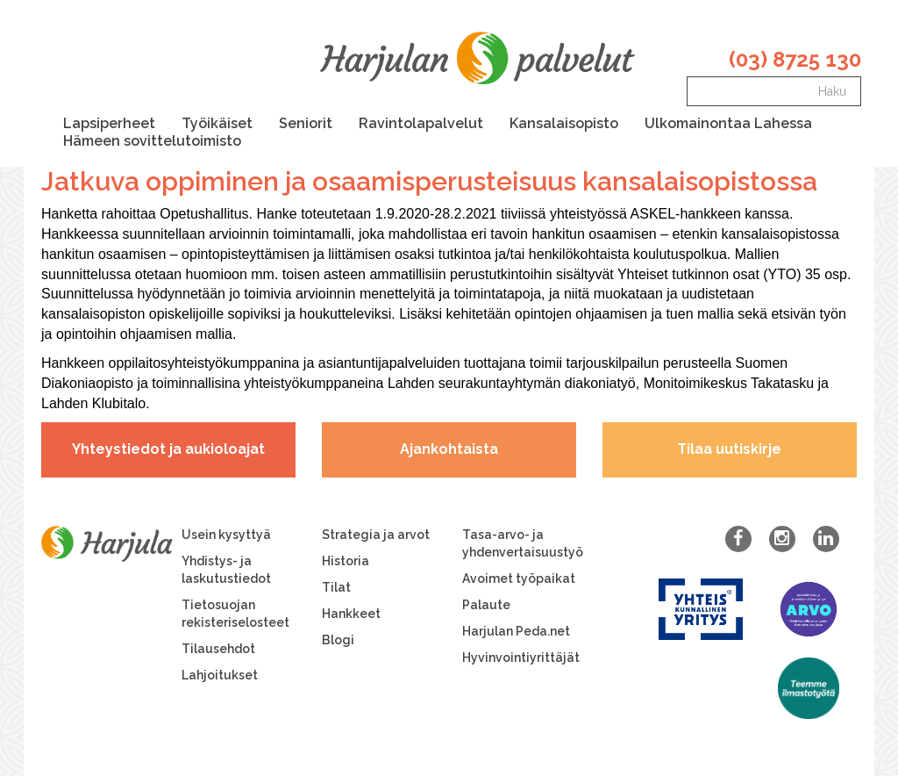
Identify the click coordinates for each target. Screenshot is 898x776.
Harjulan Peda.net (516, 631)
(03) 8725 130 (795, 59)
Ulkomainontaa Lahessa (728, 123)
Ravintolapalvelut (421, 123)
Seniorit (305, 123)
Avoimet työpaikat (518, 578)
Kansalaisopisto (564, 123)
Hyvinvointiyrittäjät (521, 657)
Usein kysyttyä (226, 535)
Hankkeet (351, 614)
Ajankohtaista (449, 449)
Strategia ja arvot (376, 535)
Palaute (486, 605)
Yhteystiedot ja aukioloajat (168, 449)
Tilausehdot (218, 649)
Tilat (336, 587)
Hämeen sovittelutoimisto (152, 141)
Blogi (338, 640)
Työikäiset (217, 123)
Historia (345, 561)
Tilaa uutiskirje (729, 449)
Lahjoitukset (220, 675)
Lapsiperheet (109, 123)
